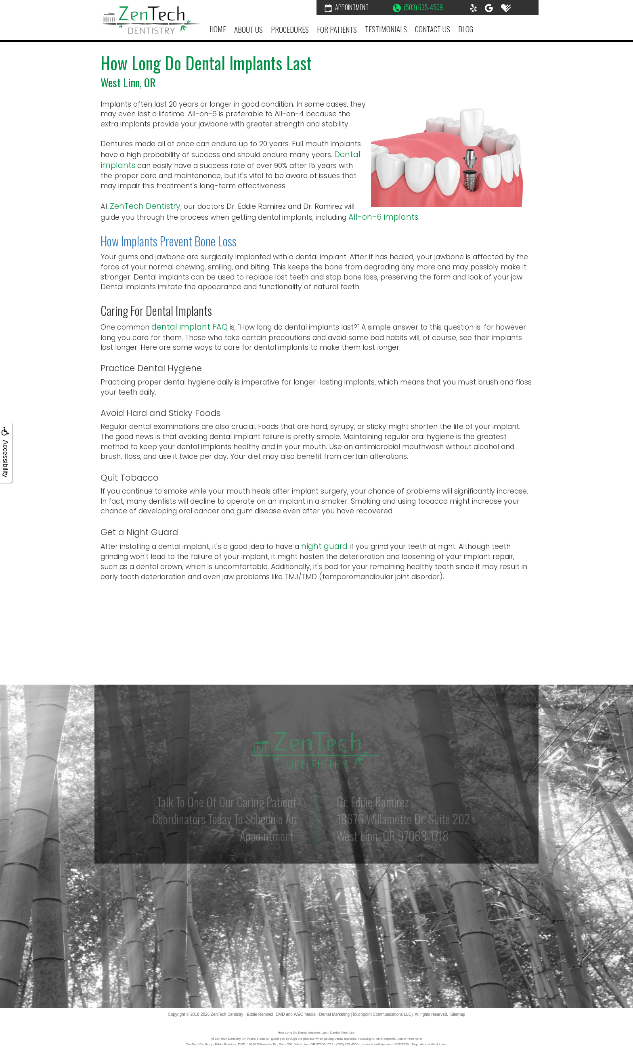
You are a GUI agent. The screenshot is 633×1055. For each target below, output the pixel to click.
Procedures (290, 29)
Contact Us (432, 29)
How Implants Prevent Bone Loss (169, 241)
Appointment (347, 7)
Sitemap (458, 1014)
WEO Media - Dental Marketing (322, 1014)
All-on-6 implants (383, 217)
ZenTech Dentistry (145, 206)
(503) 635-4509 (418, 7)
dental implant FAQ (189, 327)
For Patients (337, 29)
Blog (465, 29)
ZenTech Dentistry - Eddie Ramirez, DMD (248, 1014)
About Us (248, 29)
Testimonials (386, 29)
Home (218, 29)
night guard (324, 546)
